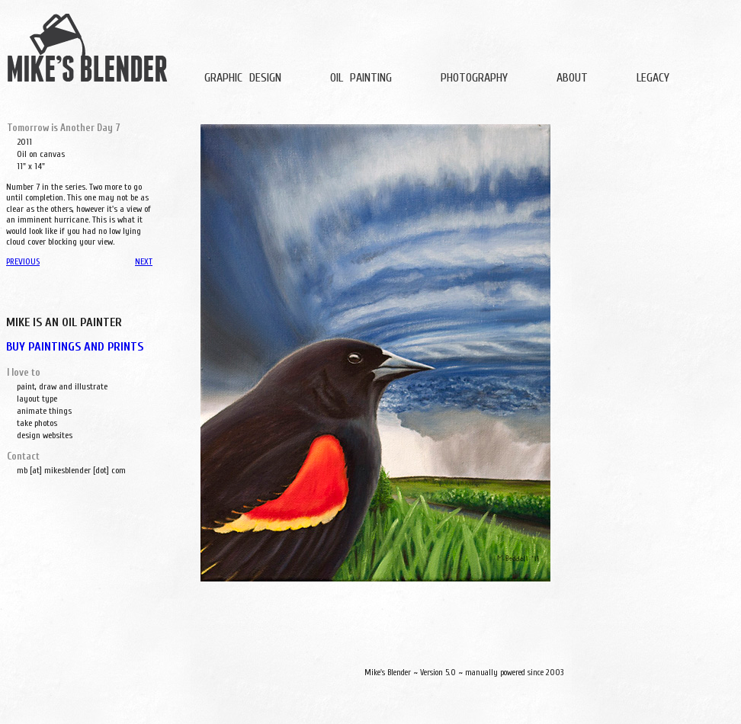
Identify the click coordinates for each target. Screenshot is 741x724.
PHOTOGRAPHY (474, 78)
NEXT (143, 261)
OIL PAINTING (361, 78)
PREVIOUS (23, 261)
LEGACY (653, 78)
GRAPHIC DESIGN (242, 78)
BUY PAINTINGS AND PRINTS (74, 347)
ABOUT (572, 78)
